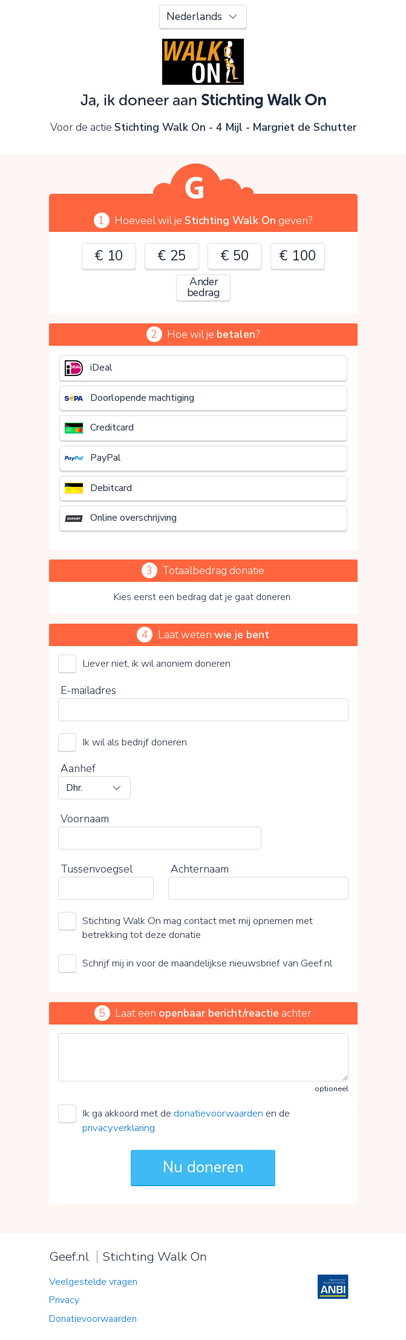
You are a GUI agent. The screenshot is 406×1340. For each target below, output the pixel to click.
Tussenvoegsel (97, 869)
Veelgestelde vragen (93, 1282)
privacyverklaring (118, 1128)
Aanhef (78, 768)
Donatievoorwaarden (93, 1318)
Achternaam (200, 869)
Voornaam (85, 818)
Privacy (64, 1300)
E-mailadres (88, 690)
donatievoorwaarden (218, 1113)
